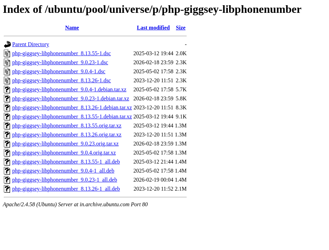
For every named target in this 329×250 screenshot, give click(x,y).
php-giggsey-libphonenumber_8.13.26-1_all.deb (66, 189)
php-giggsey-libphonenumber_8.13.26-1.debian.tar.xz (72, 107)
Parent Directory (30, 44)
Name (72, 28)
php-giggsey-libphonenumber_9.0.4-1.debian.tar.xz (69, 89)
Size (181, 28)
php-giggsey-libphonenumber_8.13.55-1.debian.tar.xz (72, 116)
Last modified (153, 28)
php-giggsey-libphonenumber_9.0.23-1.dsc (60, 62)
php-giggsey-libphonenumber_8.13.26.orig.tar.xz (66, 135)
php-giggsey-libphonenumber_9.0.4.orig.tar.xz (64, 153)
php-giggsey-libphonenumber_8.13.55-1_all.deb (66, 162)
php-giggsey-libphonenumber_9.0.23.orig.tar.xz (65, 144)
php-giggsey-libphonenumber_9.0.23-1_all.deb (64, 180)
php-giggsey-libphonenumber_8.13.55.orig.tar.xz (66, 125)
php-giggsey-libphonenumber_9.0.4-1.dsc (58, 71)
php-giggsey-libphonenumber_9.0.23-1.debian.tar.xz (70, 98)
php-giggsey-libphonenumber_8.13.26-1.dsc (61, 80)
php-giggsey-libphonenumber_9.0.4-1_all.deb (63, 171)
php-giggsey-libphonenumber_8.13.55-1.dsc (61, 53)
